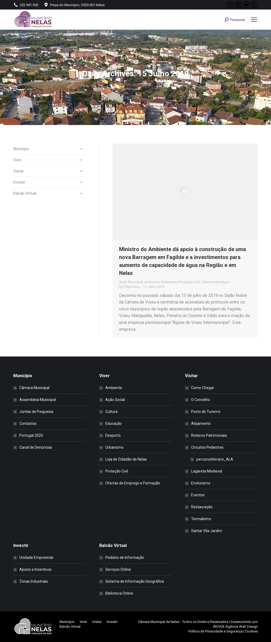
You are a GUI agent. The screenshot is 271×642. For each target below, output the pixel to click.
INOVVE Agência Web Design (235, 626)
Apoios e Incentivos (35, 569)
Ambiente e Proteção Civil (180, 282)
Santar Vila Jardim (206, 531)
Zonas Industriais (33, 581)
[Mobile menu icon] (254, 19)
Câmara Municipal (215, 282)
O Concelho (200, 400)
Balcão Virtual (24, 193)
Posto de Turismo (205, 411)
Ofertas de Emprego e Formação (132, 483)
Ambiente (151, 282)
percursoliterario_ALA (214, 459)
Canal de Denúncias (35, 447)
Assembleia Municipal (37, 400)
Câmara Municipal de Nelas (158, 622)
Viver (17, 160)
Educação (113, 423)
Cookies (251, 631)
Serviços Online (118, 569)
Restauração (202, 507)
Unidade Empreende (36, 557)
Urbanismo (114, 447)
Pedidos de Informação (124, 557)
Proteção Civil (116, 471)
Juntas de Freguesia (36, 411)
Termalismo (201, 519)
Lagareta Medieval (206, 471)
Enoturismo (200, 483)
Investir (19, 182)
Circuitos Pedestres (205, 447)
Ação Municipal (131, 282)
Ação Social (115, 400)
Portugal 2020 (31, 435)
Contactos (28, 423)
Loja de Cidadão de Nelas (126, 459)
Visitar (18, 171)
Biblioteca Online (119, 593)
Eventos (198, 495)
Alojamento (201, 423)
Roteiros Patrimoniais (209, 435)
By (129, 287)
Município (21, 149)
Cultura (111, 411)
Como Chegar (202, 388)
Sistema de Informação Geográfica (134, 581)
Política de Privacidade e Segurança (215, 631)
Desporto (113, 435)
